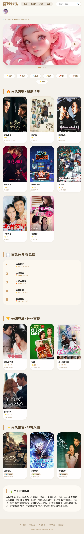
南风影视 (15, 19)
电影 (25, 4)
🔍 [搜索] (78, 4)
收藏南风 (61, 525)
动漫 (48, 4)
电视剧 (33, 4)
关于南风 (23, 525)
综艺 (41, 4)
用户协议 (52, 525)
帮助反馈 (32, 525)
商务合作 (42, 525)
